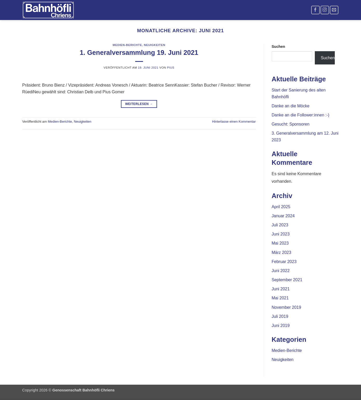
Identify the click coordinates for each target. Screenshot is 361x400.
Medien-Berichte (127, 45)
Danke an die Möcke (291, 106)
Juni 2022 (281, 270)
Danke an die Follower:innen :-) (300, 115)
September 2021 (287, 280)
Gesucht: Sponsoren (291, 124)
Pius (170, 67)
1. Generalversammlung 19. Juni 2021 (139, 52)
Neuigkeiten (154, 45)
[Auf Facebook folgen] (315, 10)
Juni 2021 (281, 289)
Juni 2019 (281, 325)
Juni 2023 (281, 234)
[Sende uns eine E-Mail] (334, 10)
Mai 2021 (280, 298)
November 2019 (286, 307)
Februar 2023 (284, 261)
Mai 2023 (280, 243)
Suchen (278, 46)
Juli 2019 (280, 316)
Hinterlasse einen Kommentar (234, 121)
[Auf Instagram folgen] (325, 10)
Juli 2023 (280, 225)
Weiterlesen (139, 104)
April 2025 (281, 207)
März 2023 (281, 252)
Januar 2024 (283, 216)
